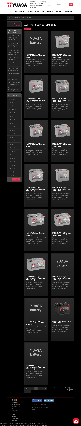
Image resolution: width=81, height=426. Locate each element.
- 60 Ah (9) (11, 137)
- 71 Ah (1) (11, 151)
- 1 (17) (10, 106)
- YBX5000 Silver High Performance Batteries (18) (13, 52)
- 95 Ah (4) (11, 168)
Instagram (48, 400)
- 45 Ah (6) (11, 116)
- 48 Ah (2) (11, 120)
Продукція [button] (50, 11)
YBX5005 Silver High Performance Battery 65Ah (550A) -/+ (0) (61, 189)
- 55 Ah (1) (11, 130)
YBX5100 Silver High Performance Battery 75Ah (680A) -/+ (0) (35, 233)
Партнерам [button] (69, 11)
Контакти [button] (59, 11)
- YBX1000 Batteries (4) (11, 64)
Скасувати (16, 180)
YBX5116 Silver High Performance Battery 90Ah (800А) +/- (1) (61, 278)
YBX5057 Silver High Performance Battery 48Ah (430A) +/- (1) (35, 100)
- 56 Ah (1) (11, 134)
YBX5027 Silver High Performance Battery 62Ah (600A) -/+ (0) (35, 189)
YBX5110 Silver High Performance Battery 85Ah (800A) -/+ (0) (35, 278)
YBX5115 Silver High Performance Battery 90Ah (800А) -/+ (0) (35, 322)
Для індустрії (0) (13, 79)
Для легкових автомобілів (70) (13, 31)
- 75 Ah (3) (11, 154)
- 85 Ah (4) (11, 161)
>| (29, 392)
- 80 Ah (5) (11, 158)
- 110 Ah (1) (12, 175)
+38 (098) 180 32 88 (40, 404)
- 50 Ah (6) (11, 123)
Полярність (11, 99)
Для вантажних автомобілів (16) (13, 69)
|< (26, 388)
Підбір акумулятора (16, 24)
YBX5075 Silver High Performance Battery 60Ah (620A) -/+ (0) (61, 144)
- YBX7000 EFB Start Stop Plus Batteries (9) (13, 45)
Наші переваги (39, 11)
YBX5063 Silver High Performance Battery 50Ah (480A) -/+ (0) (61, 100)
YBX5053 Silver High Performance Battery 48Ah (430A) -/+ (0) (61, 55)
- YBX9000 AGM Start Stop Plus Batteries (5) (13, 37)
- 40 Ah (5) (11, 113)
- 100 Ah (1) (12, 172)
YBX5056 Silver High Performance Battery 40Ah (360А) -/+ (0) (35, 55)
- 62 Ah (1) (11, 141)
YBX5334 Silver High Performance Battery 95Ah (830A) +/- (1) (35, 367)
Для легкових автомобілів (22, 18)
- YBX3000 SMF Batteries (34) (13, 58)
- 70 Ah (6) (11, 148)
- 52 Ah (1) (11, 127)
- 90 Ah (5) (11, 165)
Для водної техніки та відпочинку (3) (14, 83)
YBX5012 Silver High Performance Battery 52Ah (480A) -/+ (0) (35, 144)
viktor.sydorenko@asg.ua (41, 407)
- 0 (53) (10, 102)
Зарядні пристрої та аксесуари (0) (13, 89)
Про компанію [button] (20, 11)
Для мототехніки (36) (13, 74)
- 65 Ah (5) (11, 144)
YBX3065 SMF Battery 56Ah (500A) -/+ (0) (61, 322)
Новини (30, 11)
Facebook (36, 400)
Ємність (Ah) (12, 109)
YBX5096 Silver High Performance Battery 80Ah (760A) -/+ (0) (61, 233)
